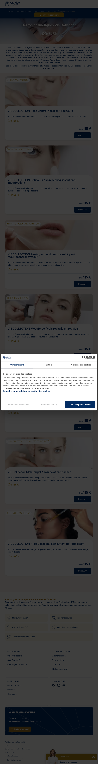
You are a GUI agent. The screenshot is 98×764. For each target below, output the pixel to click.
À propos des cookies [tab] (81, 365)
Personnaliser (49, 404)
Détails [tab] (49, 365)
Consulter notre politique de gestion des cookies (26, 391)
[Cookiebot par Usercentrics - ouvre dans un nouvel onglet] (84, 357)
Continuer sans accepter (18, 404)
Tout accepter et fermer (80, 404)
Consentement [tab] (17, 365)
